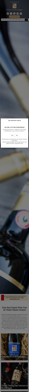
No (17, 135)
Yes (12, 135)
